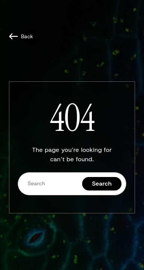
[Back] (21, 36)
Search (102, 184)
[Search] (50, 183)
